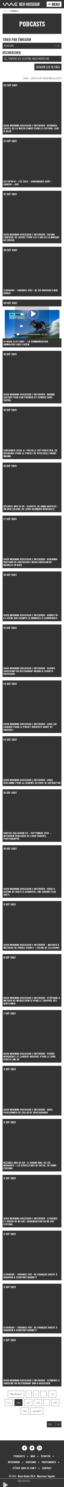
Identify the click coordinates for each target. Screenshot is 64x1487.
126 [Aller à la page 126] (38, 1403)
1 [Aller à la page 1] (28, 1394)
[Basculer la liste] (58, 1424)
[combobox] (51, 1424)
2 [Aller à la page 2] (36, 1394)
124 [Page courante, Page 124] (18, 1403)
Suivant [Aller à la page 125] (37, 1411)
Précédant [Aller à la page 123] (16, 1394)
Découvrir (14, 1462)
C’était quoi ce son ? (24, 1468)
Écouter (45, 1456)
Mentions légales (46, 1476)
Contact (47, 1468)
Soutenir (31, 1462)
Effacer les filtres (48, 67)
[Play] (32, 313)
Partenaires (49, 1462)
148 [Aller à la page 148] (55, 1403)
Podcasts (19, 1456)
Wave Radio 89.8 (26, 1476)
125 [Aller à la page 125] (28, 1403)
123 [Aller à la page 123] (9, 1403)
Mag (33, 1456)
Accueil (6, 11)
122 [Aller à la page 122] (52, 1394)
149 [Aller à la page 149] (25, 1411)
